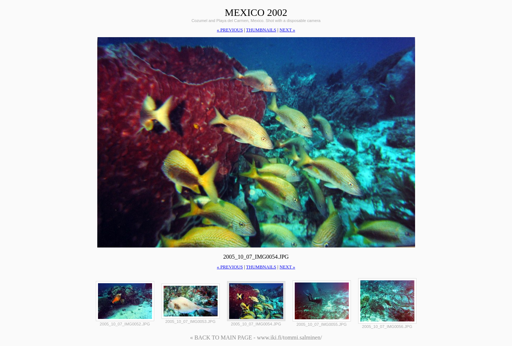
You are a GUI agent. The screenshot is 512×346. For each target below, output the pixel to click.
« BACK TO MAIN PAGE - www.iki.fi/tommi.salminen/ (256, 337)
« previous (230, 29)
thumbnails (261, 29)
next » (287, 29)
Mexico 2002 (256, 12)
